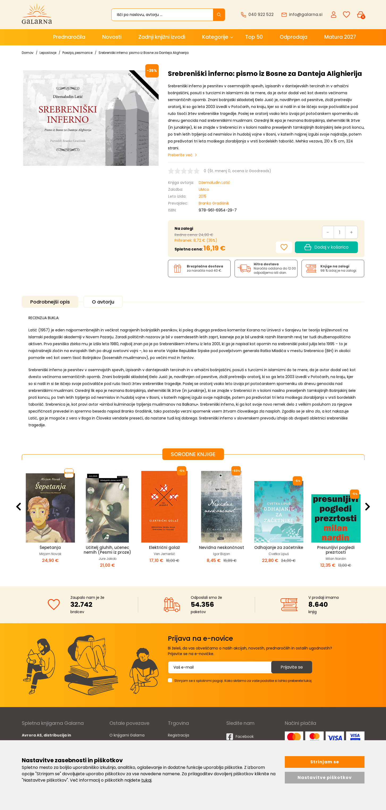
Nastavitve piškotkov (325, 777)
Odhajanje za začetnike (278, 547)
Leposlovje (48, 52)
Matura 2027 (340, 37)
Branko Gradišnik (214, 203)
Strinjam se (324, 762)
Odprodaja (293, 37)
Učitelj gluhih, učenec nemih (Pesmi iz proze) (107, 550)
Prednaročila (69, 37)
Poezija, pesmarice (77, 52)
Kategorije (215, 37)
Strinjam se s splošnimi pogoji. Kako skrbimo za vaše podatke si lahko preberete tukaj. (243, 680)
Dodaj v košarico (326, 247)
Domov (27, 52)
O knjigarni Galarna (127, 735)
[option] (50, 519)
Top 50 (254, 37)
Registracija (178, 735)
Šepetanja (50, 547)
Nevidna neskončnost (221, 547)
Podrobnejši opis (50, 301)
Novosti (111, 37)
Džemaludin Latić (214, 182)
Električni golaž (164, 547)
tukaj (146, 780)
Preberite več (180, 155)
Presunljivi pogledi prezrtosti (336, 550)
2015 (202, 196)
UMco (204, 189)
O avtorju (103, 301)
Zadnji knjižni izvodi (161, 37)
